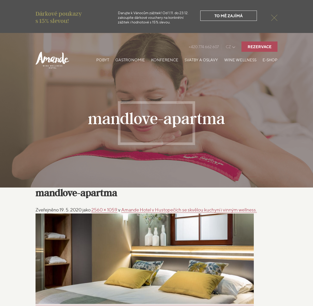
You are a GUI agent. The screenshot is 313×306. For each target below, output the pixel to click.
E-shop (270, 60)
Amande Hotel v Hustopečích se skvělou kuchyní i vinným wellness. (189, 209)
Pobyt (102, 60)
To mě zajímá (228, 15)
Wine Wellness (240, 60)
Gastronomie (130, 60)
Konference (164, 60)
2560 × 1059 (104, 209)
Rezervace (260, 46)
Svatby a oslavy (201, 60)
